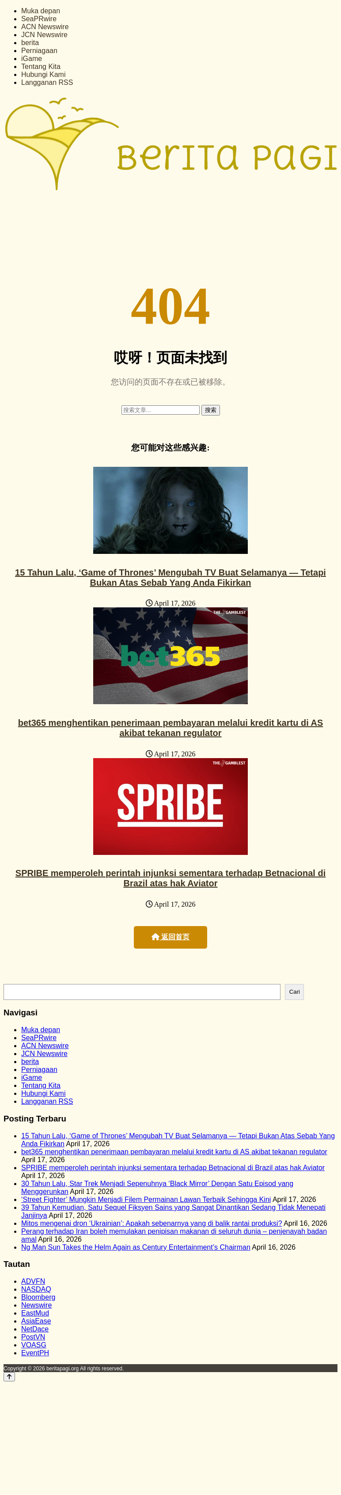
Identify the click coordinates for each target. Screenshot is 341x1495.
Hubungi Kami (43, 74)
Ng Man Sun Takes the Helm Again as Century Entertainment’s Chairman (135, 1247)
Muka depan (40, 11)
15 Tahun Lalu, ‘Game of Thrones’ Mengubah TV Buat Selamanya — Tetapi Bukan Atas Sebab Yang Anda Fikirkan (170, 577)
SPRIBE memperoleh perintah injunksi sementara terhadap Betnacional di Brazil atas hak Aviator (170, 878)
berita (30, 42)
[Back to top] (9, 1376)
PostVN (33, 1337)
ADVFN (33, 1281)
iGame (31, 58)
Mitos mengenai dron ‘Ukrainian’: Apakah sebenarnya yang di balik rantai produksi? (151, 1223)
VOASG (33, 1345)
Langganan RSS (47, 82)
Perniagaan (39, 50)
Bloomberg (38, 1297)
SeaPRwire (39, 19)
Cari (294, 991)
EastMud (35, 1313)
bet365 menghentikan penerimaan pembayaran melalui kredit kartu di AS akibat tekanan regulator (170, 728)
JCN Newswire (44, 34)
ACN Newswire (45, 27)
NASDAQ (36, 1289)
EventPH (35, 1353)
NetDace (35, 1329)
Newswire (36, 1305)
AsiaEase (36, 1321)
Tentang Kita (41, 66)
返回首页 (170, 937)
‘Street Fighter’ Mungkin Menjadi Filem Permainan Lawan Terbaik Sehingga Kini (146, 1199)
